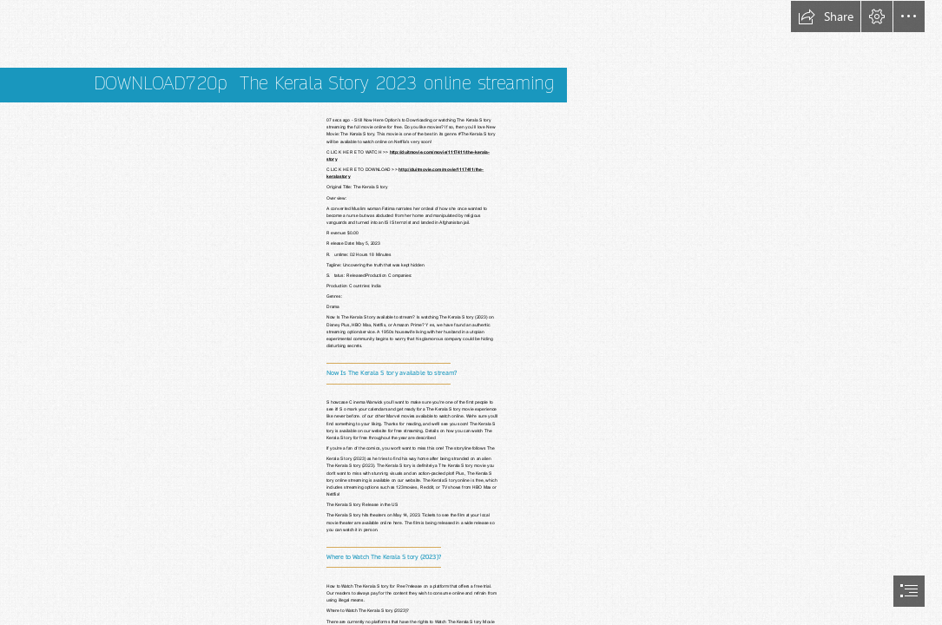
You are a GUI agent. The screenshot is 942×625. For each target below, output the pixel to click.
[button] (825, 16)
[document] (471, 312)
